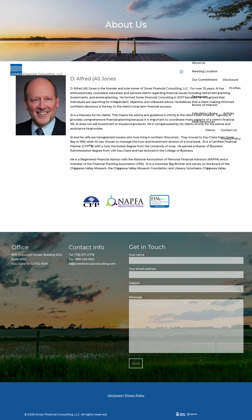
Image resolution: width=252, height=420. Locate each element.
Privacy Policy (134, 395)
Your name (151, 254)
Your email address (157, 268)
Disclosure (115, 395)
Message (150, 297)
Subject (149, 283)
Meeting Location (205, 71)
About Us (198, 63)
